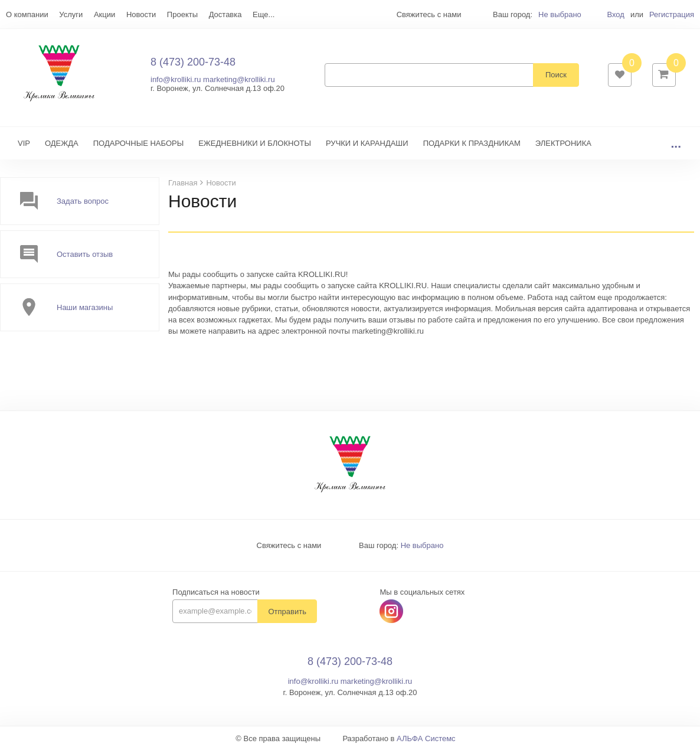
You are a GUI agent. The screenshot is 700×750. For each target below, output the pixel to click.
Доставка (225, 14)
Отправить (287, 611)
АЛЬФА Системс (426, 738)
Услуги (71, 14)
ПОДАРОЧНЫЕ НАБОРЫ (138, 143)
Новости (141, 14)
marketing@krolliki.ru (239, 79)
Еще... (263, 14)
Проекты (182, 14)
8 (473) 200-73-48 (193, 62)
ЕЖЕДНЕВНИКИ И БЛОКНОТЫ (254, 143)
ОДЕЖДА (61, 143)
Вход (615, 14)
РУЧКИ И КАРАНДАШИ (367, 143)
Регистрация (671, 14)
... (675, 143)
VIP (24, 143)
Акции (104, 14)
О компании (27, 14)
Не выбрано (559, 14)
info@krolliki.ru (176, 79)
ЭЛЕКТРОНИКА (563, 143)
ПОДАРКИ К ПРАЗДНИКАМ (472, 143)
